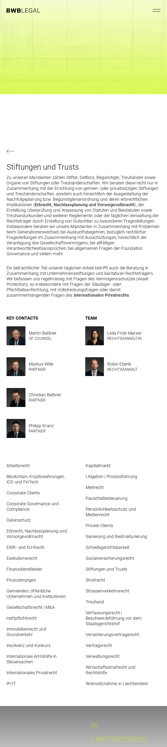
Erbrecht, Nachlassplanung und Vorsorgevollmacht (84, 204)
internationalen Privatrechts (101, 295)
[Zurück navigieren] (83, 151)
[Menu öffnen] (156, 10)
